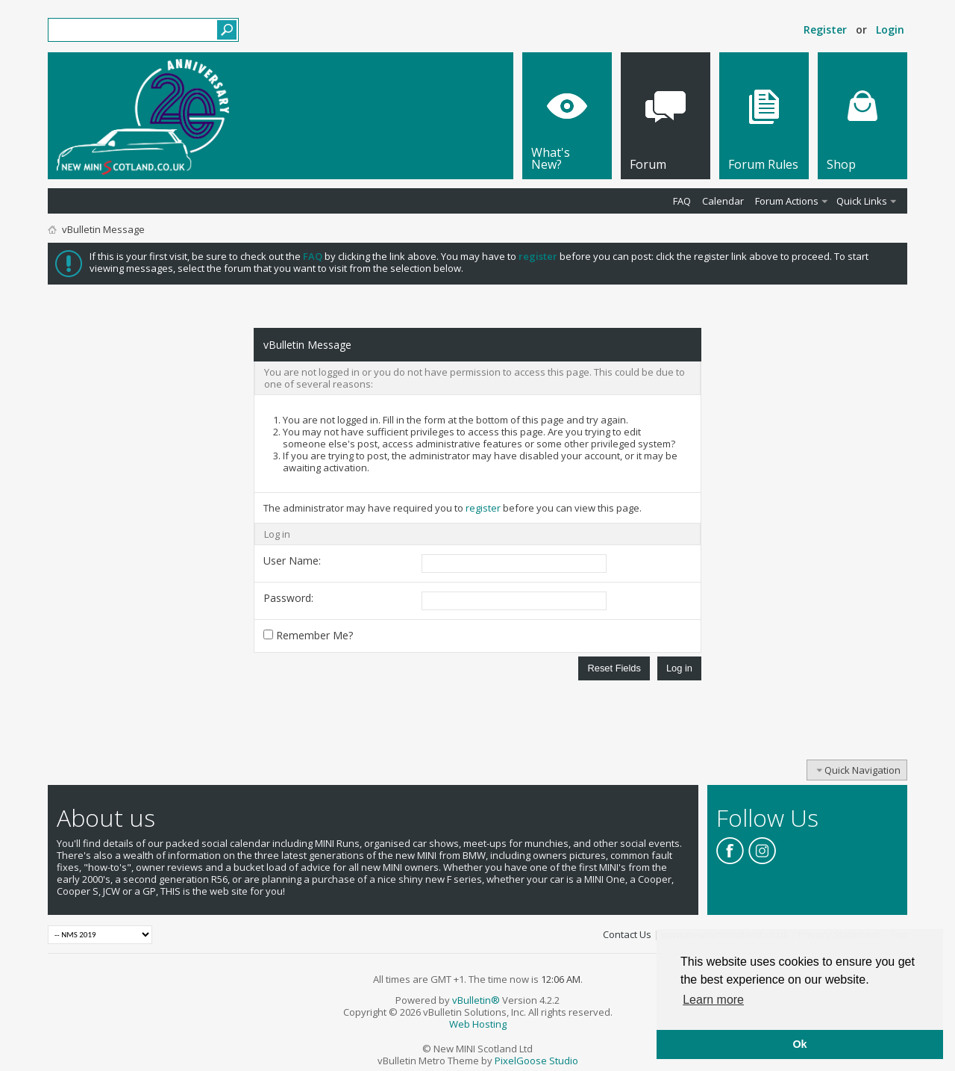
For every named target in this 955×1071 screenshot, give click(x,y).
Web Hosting (478, 1024)
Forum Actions (786, 201)
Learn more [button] (713, 999)
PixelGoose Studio (536, 1060)
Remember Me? (308, 635)
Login (890, 29)
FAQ (682, 201)
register (483, 508)
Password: (288, 598)
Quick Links (861, 201)
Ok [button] (799, 1044)
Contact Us (627, 934)
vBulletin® (476, 1000)
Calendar (723, 201)
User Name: (292, 560)
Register (825, 29)
